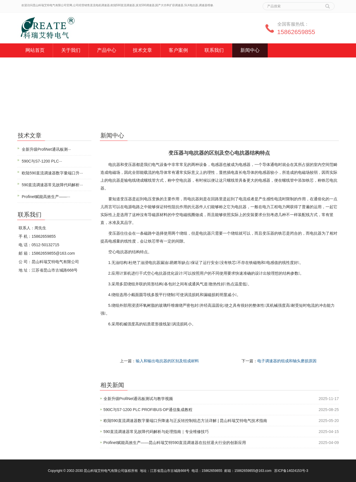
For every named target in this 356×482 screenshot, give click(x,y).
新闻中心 (250, 50)
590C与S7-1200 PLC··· (42, 161)
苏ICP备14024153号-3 (291, 471)
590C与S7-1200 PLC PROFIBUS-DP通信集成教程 (148, 409)
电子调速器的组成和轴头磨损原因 (287, 361)
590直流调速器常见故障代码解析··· (52, 185)
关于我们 (70, 50)
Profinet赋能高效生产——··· (46, 196)
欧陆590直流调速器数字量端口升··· (52, 173)
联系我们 (214, 50)
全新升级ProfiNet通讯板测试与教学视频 (138, 398)
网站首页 (35, 50)
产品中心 (106, 50)
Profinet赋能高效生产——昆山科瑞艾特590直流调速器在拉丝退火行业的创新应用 (175, 442)
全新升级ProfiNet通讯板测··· (46, 149)
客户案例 (178, 50)
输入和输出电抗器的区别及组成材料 (167, 361)
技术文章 (142, 50)
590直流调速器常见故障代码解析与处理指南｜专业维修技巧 (156, 431)
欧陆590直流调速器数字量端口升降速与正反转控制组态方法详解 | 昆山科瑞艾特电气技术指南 (185, 420)
